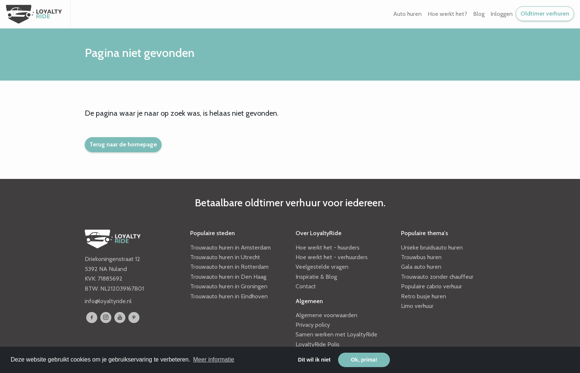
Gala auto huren (421, 266)
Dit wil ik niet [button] (314, 360)
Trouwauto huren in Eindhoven (229, 296)
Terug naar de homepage (123, 144)
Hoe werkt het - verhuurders (332, 257)
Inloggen (501, 13)
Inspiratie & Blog (316, 276)
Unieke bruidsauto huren (432, 247)
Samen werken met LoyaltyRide (336, 334)
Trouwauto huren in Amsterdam (230, 247)
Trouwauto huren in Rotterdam (229, 266)
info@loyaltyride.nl (108, 301)
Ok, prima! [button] (364, 360)
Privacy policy (313, 324)
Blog (479, 13)
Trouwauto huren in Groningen (228, 286)
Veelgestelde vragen (322, 266)
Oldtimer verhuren (544, 13)
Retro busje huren (423, 296)
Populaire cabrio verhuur (431, 286)
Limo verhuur (417, 305)
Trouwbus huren (421, 257)
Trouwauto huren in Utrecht (225, 257)
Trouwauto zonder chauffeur (437, 276)
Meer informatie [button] (213, 359)
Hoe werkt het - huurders (328, 247)
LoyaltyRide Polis (318, 344)
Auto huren (407, 13)
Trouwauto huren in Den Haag (228, 276)
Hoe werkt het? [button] (447, 13)
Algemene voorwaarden (326, 315)
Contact (306, 286)
